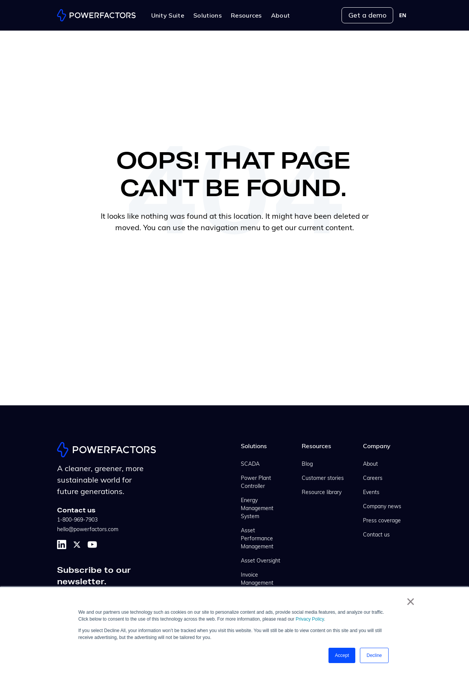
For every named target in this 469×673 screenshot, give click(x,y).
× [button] (410, 601)
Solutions (254, 447)
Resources (316, 447)
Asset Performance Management (257, 539)
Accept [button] (342, 655)
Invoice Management (257, 579)
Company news (382, 507)
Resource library (322, 493)
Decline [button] (374, 655)
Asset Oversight (260, 561)
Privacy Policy (310, 619)
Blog (307, 464)
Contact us (376, 535)
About (370, 464)
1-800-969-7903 (77, 520)
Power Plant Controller (256, 482)
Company (377, 447)
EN (402, 15)
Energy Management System (257, 509)
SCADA (250, 464)
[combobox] (402, 15)
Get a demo (367, 15)
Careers (372, 478)
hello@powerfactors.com (87, 530)
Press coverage (382, 521)
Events (371, 493)
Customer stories (323, 478)
